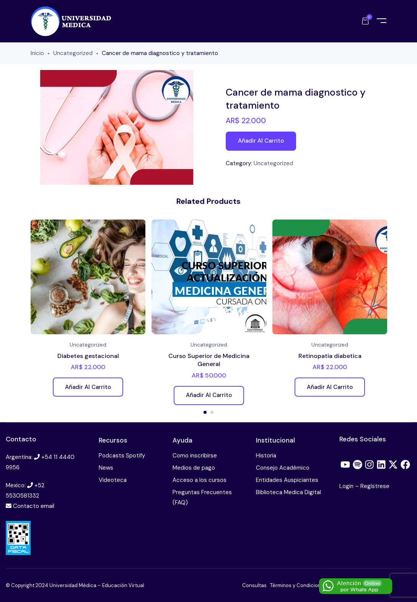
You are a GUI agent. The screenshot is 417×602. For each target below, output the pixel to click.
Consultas (254, 585)
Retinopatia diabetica (330, 356)
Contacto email (33, 506)
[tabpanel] (88, 311)
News (106, 468)
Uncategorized (73, 53)
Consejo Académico (282, 468)
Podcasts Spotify (122, 455)
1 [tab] (205, 412)
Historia (266, 455)
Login (347, 486)
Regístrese (374, 486)
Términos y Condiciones (298, 585)
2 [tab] (211, 412)
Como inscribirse (195, 455)
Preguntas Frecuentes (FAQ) (202, 497)
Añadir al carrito (261, 141)
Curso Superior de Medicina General (208, 360)
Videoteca (113, 480)
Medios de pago (194, 468)
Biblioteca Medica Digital (288, 492)
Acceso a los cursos (199, 480)
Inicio (37, 53)
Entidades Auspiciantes (287, 480)
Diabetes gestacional (88, 356)
